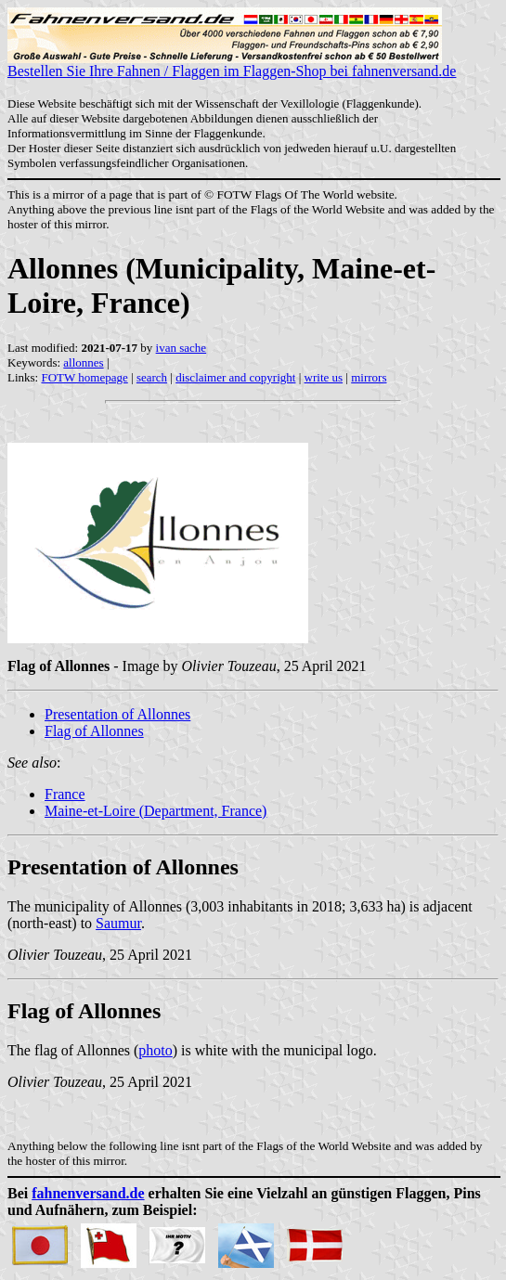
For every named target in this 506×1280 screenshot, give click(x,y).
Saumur (118, 923)
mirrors (368, 377)
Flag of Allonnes (94, 731)
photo (155, 1050)
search (151, 377)
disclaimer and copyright (235, 377)
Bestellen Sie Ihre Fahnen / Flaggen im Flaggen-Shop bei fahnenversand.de (231, 64)
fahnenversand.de (88, 1193)
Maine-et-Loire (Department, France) (155, 811)
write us (324, 377)
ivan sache (181, 348)
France (65, 794)
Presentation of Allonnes (117, 714)
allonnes (83, 362)
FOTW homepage (84, 377)
